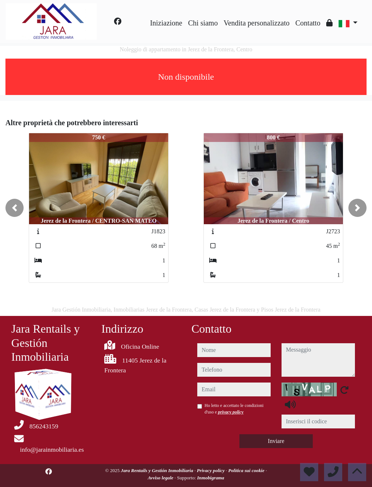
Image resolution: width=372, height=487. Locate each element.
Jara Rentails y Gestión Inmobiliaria (158, 470)
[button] (14, 208)
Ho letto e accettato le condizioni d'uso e (234, 409)
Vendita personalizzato (256, 23)
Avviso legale (161, 477)
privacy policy (230, 412)
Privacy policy (211, 470)
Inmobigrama (210, 477)
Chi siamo (203, 23)
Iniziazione (166, 23)
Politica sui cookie (247, 470)
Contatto (307, 23)
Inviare (276, 441)
